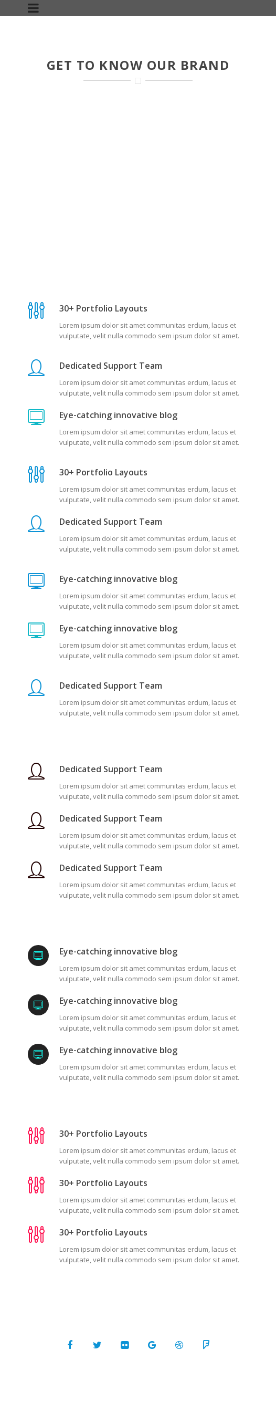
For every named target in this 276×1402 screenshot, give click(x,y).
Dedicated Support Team (110, 365)
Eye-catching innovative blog (118, 415)
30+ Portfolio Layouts (103, 308)
